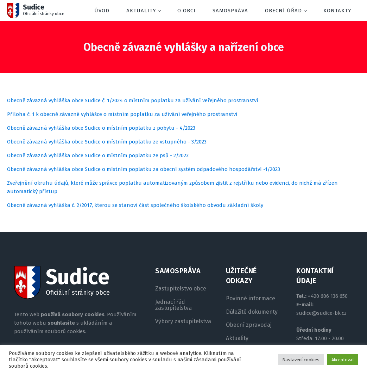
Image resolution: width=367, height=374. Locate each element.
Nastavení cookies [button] (300, 359)
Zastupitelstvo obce (180, 289)
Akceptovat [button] (342, 359)
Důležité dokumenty (252, 312)
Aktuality (141, 10)
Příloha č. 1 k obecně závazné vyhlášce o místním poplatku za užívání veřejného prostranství (122, 114)
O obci (186, 10)
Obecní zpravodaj (249, 325)
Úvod (101, 10)
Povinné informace (250, 298)
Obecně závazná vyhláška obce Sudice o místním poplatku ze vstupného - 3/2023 (107, 142)
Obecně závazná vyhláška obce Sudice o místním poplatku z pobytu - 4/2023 (101, 128)
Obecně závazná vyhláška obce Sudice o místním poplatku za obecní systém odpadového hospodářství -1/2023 (143, 169)
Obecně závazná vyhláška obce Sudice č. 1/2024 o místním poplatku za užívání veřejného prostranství (132, 100)
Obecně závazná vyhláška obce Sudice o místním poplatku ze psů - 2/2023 (98, 155)
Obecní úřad (283, 10)
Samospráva (230, 10)
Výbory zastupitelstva (183, 321)
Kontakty (337, 10)
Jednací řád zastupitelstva (173, 305)
